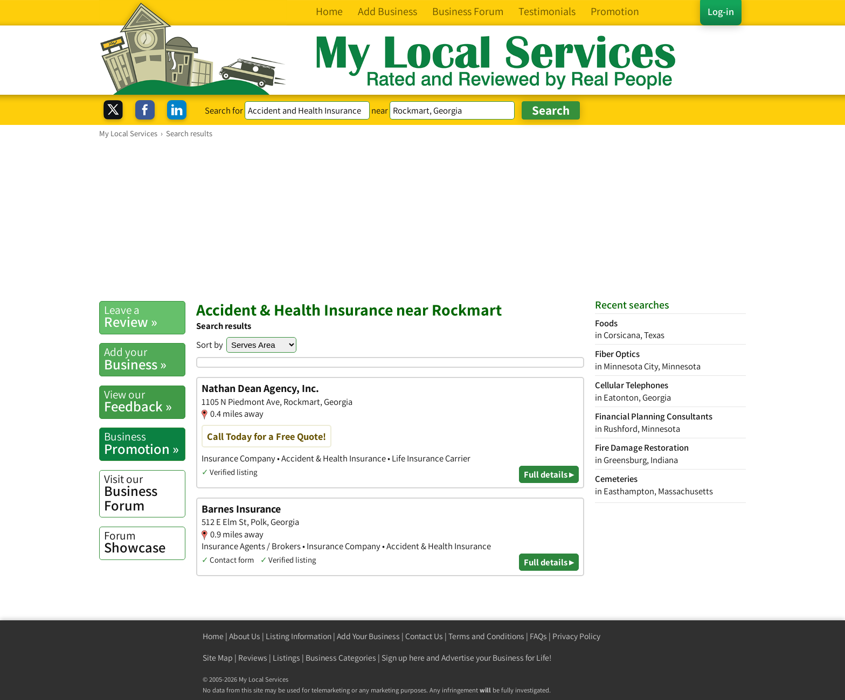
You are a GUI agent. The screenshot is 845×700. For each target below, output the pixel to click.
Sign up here (403, 658)
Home (213, 636)
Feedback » (144, 401)
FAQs (538, 636)
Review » (144, 316)
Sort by (209, 345)
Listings (286, 658)
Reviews (252, 658)
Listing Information (298, 636)
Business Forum (144, 493)
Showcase (144, 542)
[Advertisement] (422, 219)
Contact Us (424, 636)
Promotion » (144, 443)
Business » (144, 358)
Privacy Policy (576, 636)
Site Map (218, 658)
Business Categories (341, 658)
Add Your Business (368, 636)
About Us (244, 636)
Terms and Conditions (486, 636)
